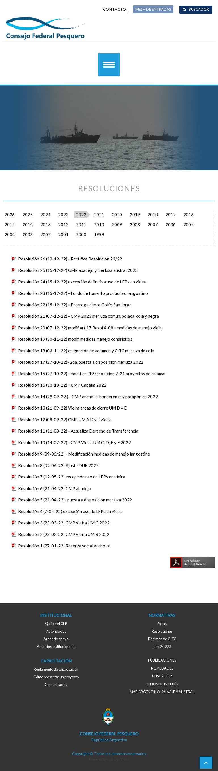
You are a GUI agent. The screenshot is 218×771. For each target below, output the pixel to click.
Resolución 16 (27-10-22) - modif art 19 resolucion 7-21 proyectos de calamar (92, 373)
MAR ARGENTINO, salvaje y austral (162, 692)
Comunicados (56, 684)
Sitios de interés (162, 684)
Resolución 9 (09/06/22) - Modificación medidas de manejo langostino (84, 453)
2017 (170, 214)
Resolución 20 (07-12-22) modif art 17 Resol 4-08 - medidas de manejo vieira (91, 327)
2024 (45, 214)
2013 (45, 224)
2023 (63, 214)
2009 (117, 224)
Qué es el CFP (56, 623)
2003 (27, 234)
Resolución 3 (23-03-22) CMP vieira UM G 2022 (64, 522)
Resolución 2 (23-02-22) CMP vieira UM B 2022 (63, 534)
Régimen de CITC (162, 639)
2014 (27, 224)
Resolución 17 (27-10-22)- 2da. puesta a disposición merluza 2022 (80, 362)
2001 (63, 234)
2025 (27, 214)
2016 (188, 214)
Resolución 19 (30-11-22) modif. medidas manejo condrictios (75, 339)
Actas (162, 623)
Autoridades (56, 631)
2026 (10, 214)
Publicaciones (162, 660)
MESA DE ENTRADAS (153, 9)
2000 (81, 234)
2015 (10, 224)
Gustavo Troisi (118, 759)
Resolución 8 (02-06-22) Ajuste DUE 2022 (58, 465)
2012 (63, 224)
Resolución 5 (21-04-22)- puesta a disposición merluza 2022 (75, 499)
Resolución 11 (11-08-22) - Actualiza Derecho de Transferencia (78, 430)
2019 (135, 214)
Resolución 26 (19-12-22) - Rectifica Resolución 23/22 (70, 258)
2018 (153, 214)
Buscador (199, 9)
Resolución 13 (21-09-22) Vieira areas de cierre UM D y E (72, 407)
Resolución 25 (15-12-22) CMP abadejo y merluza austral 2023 (78, 270)
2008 (135, 224)
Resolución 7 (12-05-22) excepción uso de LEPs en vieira (71, 476)
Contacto (114, 9)
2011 (81, 224)
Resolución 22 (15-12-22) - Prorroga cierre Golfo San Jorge (75, 304)
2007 (153, 224)
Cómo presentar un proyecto (56, 677)
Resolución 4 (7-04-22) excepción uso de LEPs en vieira (70, 511)
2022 (81, 214)
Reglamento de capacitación (56, 669)
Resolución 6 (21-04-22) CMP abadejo (54, 488)
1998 (99, 234)
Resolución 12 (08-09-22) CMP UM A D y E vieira (65, 419)
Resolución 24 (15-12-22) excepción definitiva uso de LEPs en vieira (82, 281)
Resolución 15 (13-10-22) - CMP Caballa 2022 (62, 384)
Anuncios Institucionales (56, 646)
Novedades (162, 668)
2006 (170, 224)
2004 (10, 234)
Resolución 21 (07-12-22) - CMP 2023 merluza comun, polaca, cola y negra (88, 316)
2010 (99, 224)
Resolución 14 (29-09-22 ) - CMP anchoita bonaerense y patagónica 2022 (88, 396)
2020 (117, 214)
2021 (99, 214)
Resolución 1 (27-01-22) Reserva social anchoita (64, 545)
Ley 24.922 (162, 646)
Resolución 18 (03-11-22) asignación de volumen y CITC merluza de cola (86, 350)
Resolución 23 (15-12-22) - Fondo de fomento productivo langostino (83, 293)
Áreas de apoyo (55, 639)
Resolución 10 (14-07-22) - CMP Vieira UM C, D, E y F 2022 (74, 442)
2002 (45, 234)
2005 (188, 224)
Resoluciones (162, 631)
